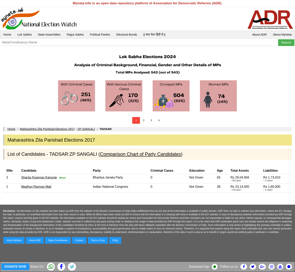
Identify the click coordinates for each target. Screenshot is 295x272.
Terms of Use (98, 240)
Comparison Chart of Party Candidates (140, 154)
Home (7, 34)
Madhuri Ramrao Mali (36, 186)
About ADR (259, 34)
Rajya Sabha (75, 34)
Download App (199, 266)
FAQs (115, 240)
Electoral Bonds (126, 34)
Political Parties (100, 34)
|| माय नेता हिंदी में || (154, 34)
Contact (79, 240)
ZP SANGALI (86, 129)
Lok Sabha (24, 34)
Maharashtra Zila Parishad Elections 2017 (47, 129)
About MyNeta (282, 34)
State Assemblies (49, 34)
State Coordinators (58, 240)
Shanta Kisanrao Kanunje (39, 177)
